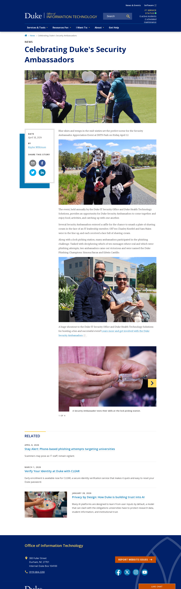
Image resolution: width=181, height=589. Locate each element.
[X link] (127, 572)
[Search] (128, 16)
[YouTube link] (144, 572)
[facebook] (42, 163)
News (32, 35)
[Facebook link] (118, 572)
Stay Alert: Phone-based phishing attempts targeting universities (70, 449)
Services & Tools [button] (36, 27)
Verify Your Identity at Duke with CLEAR (52, 471)
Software (149, 5)
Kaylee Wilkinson (37, 147)
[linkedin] (42, 172)
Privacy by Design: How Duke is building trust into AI (108, 497)
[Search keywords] (114, 16)
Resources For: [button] (61, 27)
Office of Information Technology (54, 545)
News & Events (133, 5)
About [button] (98, 27)
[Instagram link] (136, 572)
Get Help (114, 27)
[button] (149, 383)
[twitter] (32, 172)
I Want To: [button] (82, 27)
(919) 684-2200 (37, 572)
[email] (32, 163)
